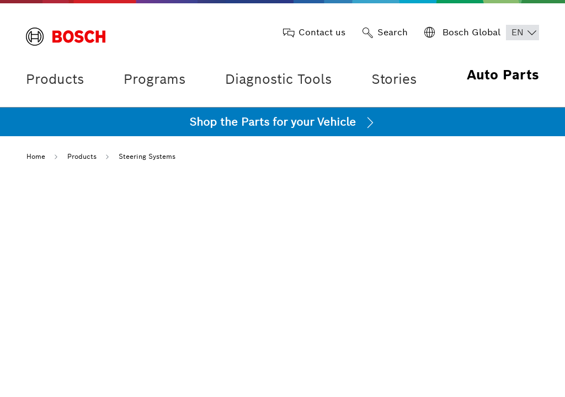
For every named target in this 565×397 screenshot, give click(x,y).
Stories (394, 79)
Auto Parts (503, 74)
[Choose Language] (522, 32)
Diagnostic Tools (278, 79)
